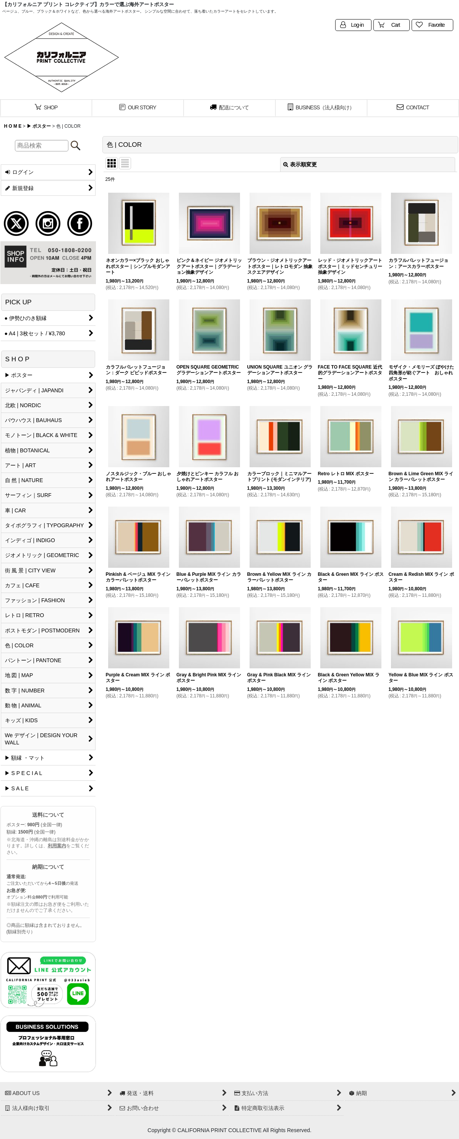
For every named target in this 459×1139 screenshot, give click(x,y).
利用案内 (57, 845)
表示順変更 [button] (300, 164)
